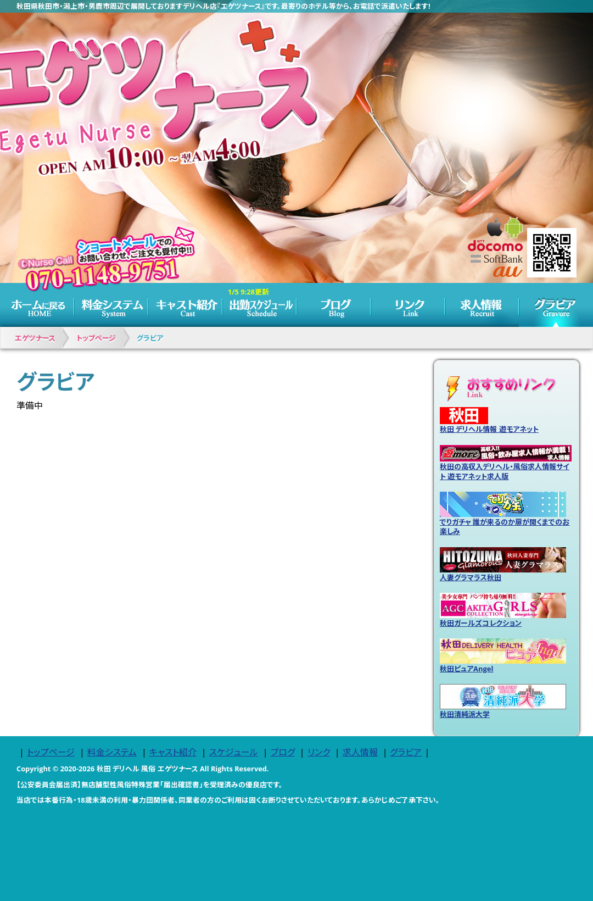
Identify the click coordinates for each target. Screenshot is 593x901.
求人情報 (482, 305)
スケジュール (259, 305)
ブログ (333, 305)
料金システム (111, 305)
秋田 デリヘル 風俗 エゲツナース (147, 769)
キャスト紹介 (185, 305)
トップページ (37, 305)
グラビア (556, 305)
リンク (408, 305)
